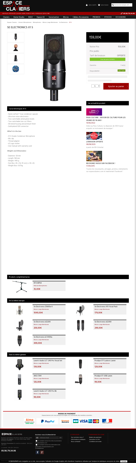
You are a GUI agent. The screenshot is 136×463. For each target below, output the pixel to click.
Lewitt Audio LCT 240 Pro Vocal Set (48, 360)
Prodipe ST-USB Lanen (103, 376)
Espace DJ (41, 17)
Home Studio (18, 17)
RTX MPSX (38, 283)
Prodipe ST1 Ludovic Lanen (105, 360)
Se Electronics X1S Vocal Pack (106, 306)
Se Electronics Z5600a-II (43, 306)
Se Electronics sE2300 (103, 322)
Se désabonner (39, 448)
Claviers (6, 17)
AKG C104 (37, 376)
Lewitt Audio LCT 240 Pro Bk (45, 391)
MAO (30, 17)
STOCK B (107, 17)
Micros (66, 17)
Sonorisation (54, 17)
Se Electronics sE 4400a (43, 337)
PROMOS (96, 17)
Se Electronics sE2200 (42, 322)
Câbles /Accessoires (81, 17)
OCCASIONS (121, 17)
